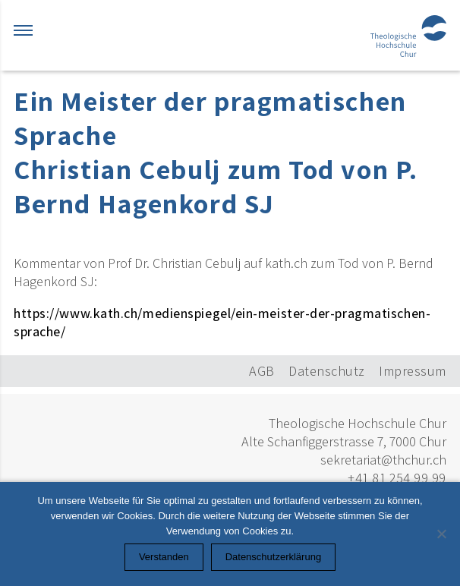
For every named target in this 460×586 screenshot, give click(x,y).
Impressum (412, 371)
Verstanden (164, 556)
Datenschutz (326, 371)
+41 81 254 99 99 (397, 478)
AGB (262, 371)
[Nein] (441, 533)
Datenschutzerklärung (273, 556)
